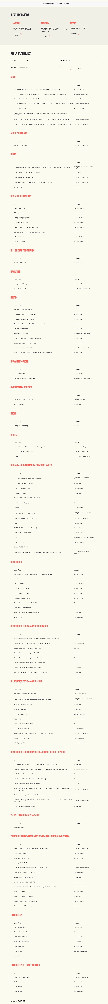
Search (13, 68)
